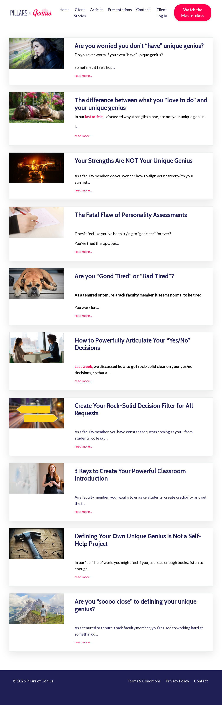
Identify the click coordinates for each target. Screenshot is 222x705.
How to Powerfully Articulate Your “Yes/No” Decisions (137, 354)
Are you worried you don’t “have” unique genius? (133, 50)
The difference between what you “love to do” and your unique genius (141, 112)
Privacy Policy (177, 694)
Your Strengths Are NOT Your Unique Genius (138, 169)
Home (64, 9)
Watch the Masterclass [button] (192, 12)
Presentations (120, 9)
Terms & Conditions (144, 694)
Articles (96, 9)
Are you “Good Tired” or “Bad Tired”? (128, 286)
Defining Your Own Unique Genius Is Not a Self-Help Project (135, 552)
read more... (83, 83)
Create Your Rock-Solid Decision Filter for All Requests (139, 420)
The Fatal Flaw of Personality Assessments (135, 224)
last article (94, 125)
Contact (143, 9)
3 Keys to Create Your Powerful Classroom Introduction (135, 486)
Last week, (84, 377)
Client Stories (80, 12)
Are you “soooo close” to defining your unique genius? (141, 618)
